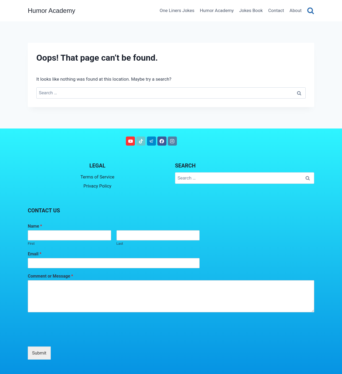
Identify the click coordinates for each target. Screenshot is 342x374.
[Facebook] (161, 141)
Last (119, 243)
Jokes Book (251, 10)
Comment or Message (50, 276)
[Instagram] (172, 141)
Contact (276, 10)
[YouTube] (130, 141)
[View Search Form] (310, 10)
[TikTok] (140, 141)
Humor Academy (217, 10)
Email (34, 253)
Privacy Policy (97, 186)
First (31, 243)
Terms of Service (97, 177)
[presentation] (68, 338)
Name (35, 226)
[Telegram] (151, 141)
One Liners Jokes (177, 10)
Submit (39, 353)
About (296, 10)
